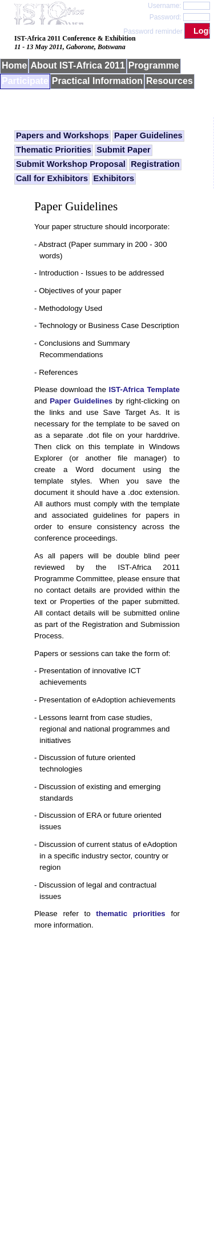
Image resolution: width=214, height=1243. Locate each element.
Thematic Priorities (53, 149)
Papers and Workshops (62, 135)
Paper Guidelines (148, 135)
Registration (155, 164)
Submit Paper (123, 149)
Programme (153, 65)
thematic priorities (130, 913)
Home (14, 65)
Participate (25, 81)
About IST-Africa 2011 (77, 65)
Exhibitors (114, 178)
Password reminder (152, 31)
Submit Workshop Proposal (71, 164)
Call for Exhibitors (52, 178)
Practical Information (97, 81)
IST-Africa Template (144, 389)
